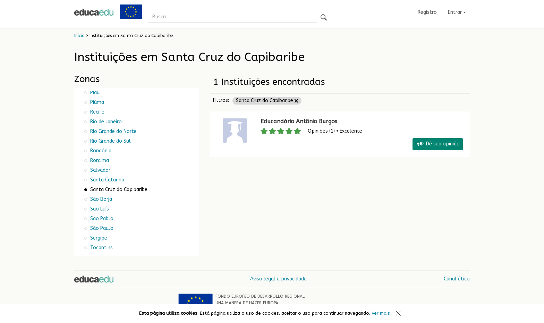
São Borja (100, 199)
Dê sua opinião (438, 144)
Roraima (99, 160)
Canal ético (457, 279)
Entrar (457, 12)
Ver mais (381, 313)
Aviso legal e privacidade (278, 279)
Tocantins (101, 248)
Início (79, 35)
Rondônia (100, 151)
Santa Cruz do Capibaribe (267, 101)
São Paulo (101, 228)
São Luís (99, 209)
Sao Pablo (101, 219)
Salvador (99, 170)
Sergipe (98, 238)
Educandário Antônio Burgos (299, 121)
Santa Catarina (106, 180)
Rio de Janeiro (105, 122)
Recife (96, 112)
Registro (427, 12)
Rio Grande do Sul (110, 141)
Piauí (95, 93)
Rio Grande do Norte (113, 131)
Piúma (96, 102)
